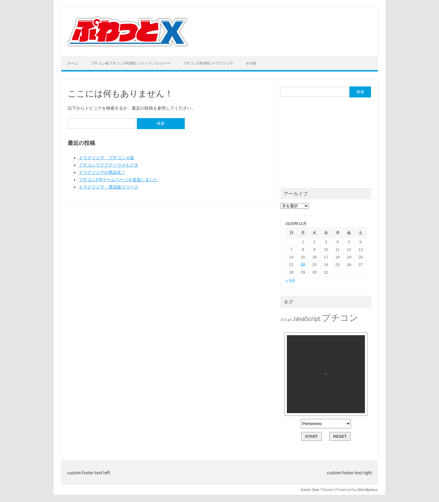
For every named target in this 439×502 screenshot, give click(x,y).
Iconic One (310, 489)
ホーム (72, 63)
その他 (250, 63)
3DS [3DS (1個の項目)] (283, 319)
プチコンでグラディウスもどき (108, 165)
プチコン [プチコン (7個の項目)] (340, 318)
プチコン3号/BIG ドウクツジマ (208, 63)
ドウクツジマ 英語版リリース (108, 186)
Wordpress (367, 489)
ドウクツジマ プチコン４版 (106, 157)
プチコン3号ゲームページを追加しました (118, 179)
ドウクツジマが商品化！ (102, 172)
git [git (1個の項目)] (289, 319)
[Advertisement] (326, 142)
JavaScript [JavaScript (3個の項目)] (307, 318)
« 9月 (290, 281)
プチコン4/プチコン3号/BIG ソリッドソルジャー (130, 63)
